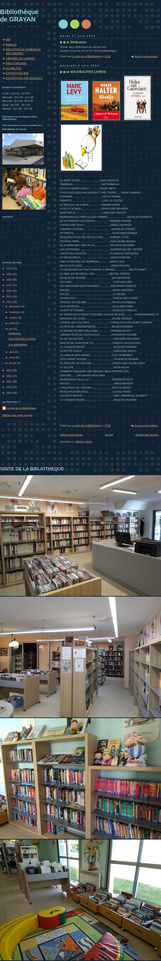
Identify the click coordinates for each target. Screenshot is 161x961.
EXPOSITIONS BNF (17, 73)
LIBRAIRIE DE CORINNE (20, 58)
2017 (9, 285)
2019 (9, 274)
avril (11, 352)
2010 (9, 387)
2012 (9, 376)
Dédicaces (78, 42)
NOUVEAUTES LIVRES (88, 72)
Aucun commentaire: (147, 56)
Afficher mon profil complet (17, 415)
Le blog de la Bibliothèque (21, 408)
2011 (9, 381)
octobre (13, 317)
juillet (12, 323)
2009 (9, 392)
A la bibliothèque (18, 344)
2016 (9, 290)
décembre (15, 306)
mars (12, 357)
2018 (9, 279)
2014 (9, 302)
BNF (8, 39)
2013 (9, 370)
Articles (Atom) (83, 441)
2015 (9, 296)
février (13, 363)
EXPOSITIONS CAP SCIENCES (24, 78)
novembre (15, 312)
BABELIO (11, 44)
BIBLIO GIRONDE (16, 63)
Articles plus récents (71, 434)
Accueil (109, 434)
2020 (9, 268)
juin (11, 329)
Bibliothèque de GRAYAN (19, 15)
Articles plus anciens (147, 434)
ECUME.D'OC (14, 68)
